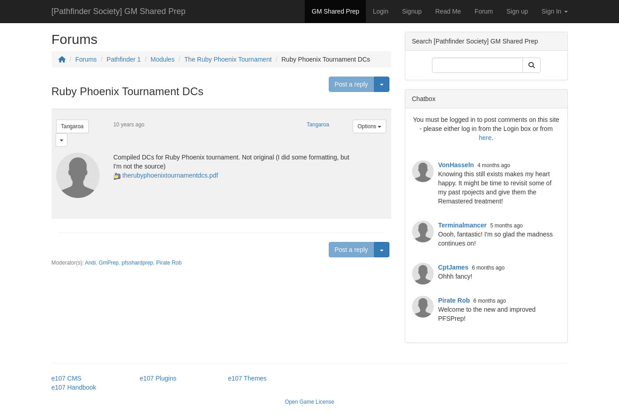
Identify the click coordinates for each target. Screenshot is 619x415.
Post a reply (351, 84)
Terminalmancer (462, 225)
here (485, 137)
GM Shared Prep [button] (335, 11)
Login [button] (380, 11)
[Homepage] (62, 59)
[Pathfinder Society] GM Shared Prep (119, 11)
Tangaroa (72, 126)
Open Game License (309, 402)
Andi (90, 263)
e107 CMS (67, 378)
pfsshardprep (137, 263)
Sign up (517, 11)
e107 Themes (247, 378)
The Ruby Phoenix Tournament (228, 59)
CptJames (453, 267)
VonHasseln (456, 165)
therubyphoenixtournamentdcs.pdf (170, 175)
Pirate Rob (169, 263)
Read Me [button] (448, 11)
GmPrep (109, 263)
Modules (162, 59)
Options (370, 126)
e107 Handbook (74, 387)
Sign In (554, 11)
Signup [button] (412, 11)
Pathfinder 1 (123, 59)
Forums (85, 59)
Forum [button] (484, 11)
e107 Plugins (158, 378)
